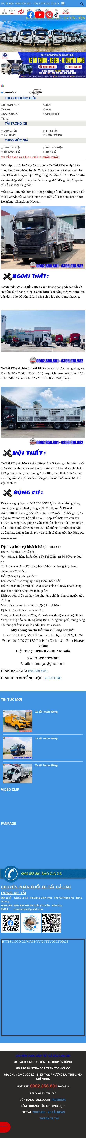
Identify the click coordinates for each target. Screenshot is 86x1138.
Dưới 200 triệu (12, 147)
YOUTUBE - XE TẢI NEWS (48, 1112)
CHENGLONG (10, 105)
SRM (5, 118)
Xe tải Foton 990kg (46, 711)
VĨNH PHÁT (51, 114)
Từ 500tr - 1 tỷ (12, 151)
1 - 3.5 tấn (52, 130)
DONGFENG (9, 114)
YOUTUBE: (53, 678)
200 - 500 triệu (54, 147)
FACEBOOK (58, 1100)
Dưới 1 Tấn (10, 130)
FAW (47, 109)
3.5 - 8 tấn (9, 134)
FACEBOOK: (38, 671)
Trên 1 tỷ (51, 151)
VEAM (5, 109)
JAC (47, 105)
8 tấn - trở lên (54, 134)
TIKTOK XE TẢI (49, 1118)
